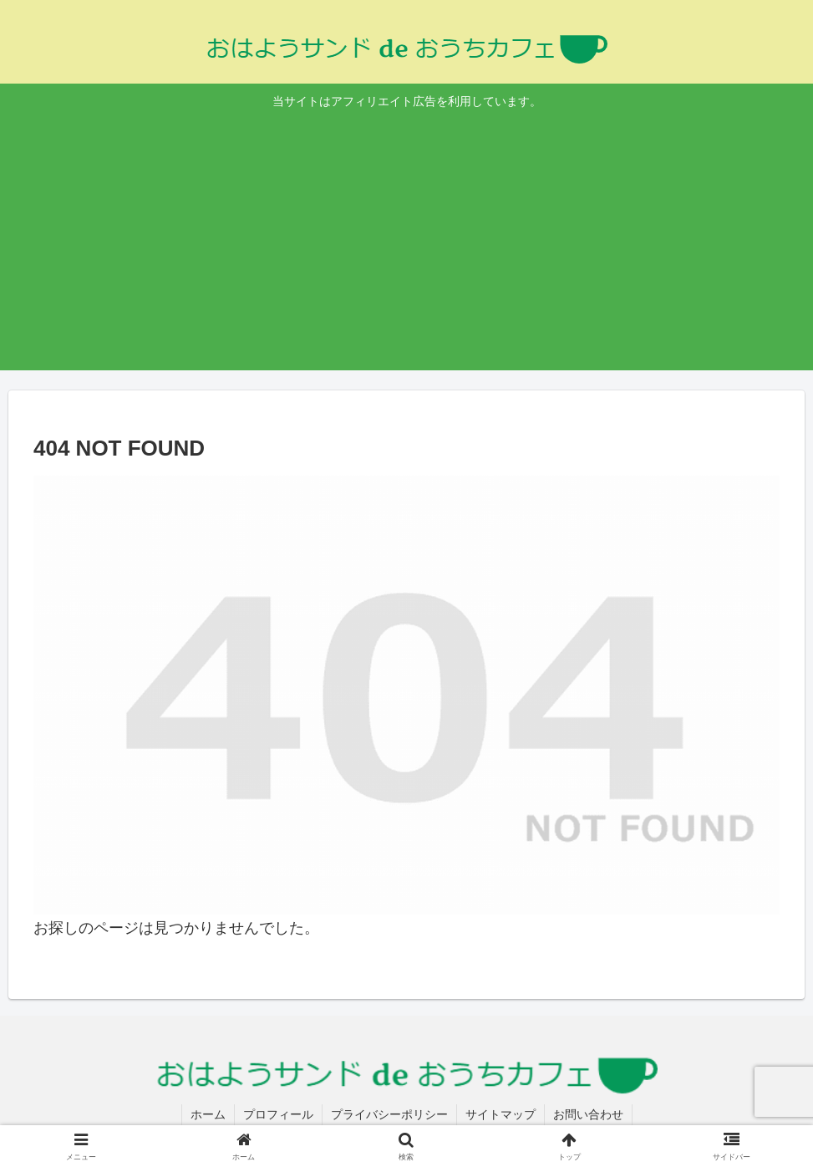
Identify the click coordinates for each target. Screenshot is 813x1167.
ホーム (208, 1114)
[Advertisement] (407, 238)
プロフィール (278, 1114)
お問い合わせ (588, 1114)
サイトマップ (500, 1114)
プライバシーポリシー (389, 1114)
